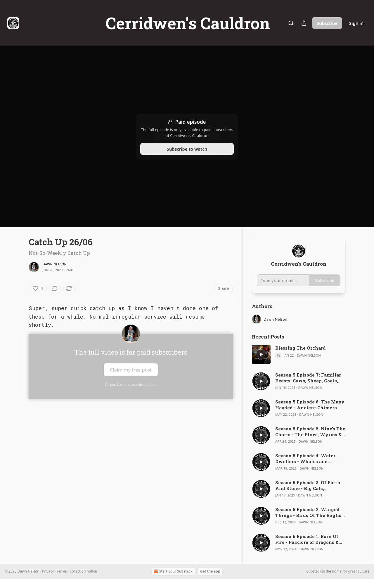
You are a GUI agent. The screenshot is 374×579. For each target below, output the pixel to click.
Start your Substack (173, 571)
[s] (261, 354)
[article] (299, 354)
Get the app (210, 571)
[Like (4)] (38, 288)
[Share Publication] (304, 23)
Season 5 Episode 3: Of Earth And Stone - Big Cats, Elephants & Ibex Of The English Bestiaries (307, 485)
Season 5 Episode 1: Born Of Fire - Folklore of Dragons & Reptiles (307, 539)
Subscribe (327, 23)
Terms (62, 571)
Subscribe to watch (187, 149)
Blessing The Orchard (300, 348)
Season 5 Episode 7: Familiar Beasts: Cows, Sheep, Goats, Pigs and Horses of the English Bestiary (308, 378)
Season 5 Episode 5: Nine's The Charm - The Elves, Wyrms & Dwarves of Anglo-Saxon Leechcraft (310, 431)
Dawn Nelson (55, 264)
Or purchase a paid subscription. (131, 384)
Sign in (356, 23)
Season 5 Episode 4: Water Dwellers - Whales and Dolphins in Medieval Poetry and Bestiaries (309, 458)
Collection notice (83, 571)
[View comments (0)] (55, 288)
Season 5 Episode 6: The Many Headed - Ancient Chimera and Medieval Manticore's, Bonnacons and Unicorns (309, 404)
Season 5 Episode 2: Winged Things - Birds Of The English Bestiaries (309, 512)
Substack (314, 571)
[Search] (291, 23)
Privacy (48, 571)
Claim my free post (131, 370)
